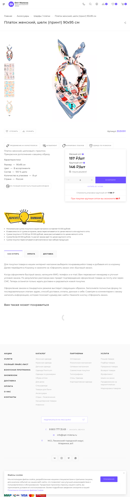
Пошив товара (107, 359)
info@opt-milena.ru (67, 435)
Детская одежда (43, 366)
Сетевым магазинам (79, 366)
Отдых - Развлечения (45, 397)
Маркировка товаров (111, 388)
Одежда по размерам (46, 374)
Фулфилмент (107, 374)
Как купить (13, 254)
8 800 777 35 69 (57, 429)
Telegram (68, 458)
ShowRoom (10, 375)
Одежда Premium (44, 370)
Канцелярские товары (46, 401)
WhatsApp (75, 458)
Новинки (40, 405)
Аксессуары (41, 393)
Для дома (40, 382)
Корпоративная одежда (81, 382)
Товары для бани (43, 389)
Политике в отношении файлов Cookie (25, 490)
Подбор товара (108, 363)
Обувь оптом (41, 378)
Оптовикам (75, 359)
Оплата (31, 254)
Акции (8, 353)
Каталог (41, 353)
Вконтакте (55, 458)
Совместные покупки (80, 370)
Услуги (8, 359)
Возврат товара (108, 370)
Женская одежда (43, 359)
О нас (7, 391)
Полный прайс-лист (16, 364)
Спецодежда (41, 385)
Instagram (62, 458)
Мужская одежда (44, 363)
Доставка (48, 254)
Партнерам (76, 353)
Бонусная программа (17, 370)
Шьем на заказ (107, 378)
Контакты (10, 397)
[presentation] (9, 45)
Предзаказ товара (109, 366)
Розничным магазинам (80, 363)
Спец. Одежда (76, 378)
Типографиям (76, 374)
